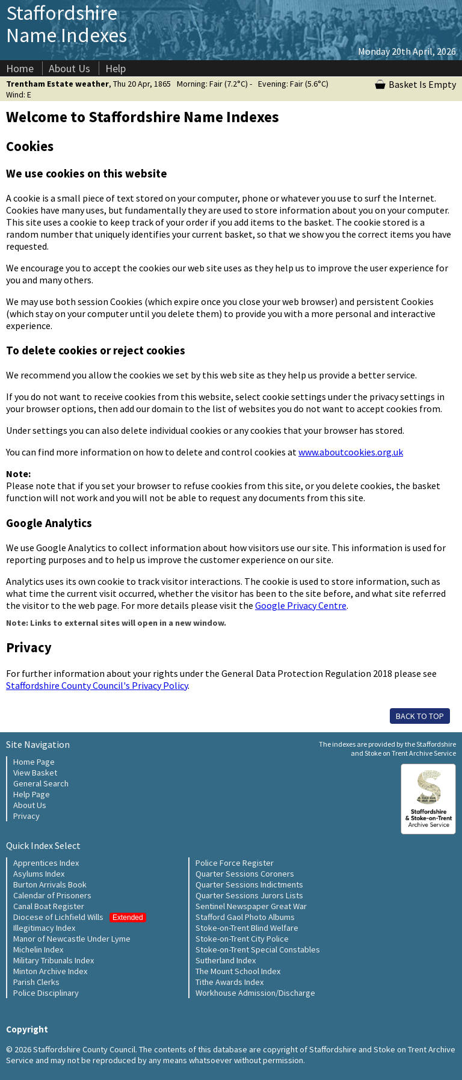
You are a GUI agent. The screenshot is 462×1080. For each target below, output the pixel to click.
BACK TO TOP (420, 716)
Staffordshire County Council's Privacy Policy (97, 685)
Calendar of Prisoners (52, 895)
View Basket (35, 772)
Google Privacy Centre (300, 605)
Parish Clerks (36, 982)
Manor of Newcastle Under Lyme (72, 938)
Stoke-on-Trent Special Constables (258, 949)
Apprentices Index (46, 862)
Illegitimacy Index (44, 927)
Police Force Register (235, 862)
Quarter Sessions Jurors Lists (249, 895)
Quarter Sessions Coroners (245, 873)
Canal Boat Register (48, 906)
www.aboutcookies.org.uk (350, 452)
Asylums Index (38, 873)
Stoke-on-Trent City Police (242, 938)
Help (115, 68)
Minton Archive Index (50, 971)
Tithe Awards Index (229, 982)
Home (20, 68)
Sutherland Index (226, 960)
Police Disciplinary (46, 992)
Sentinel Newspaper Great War (251, 906)
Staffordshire (66, 24)
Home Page (34, 761)
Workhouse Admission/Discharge (255, 992)
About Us (69, 68)
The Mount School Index (238, 971)
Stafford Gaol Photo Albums (245, 917)
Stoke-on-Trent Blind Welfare (247, 927)
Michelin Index (38, 949)
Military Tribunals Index (53, 960)
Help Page (31, 794)
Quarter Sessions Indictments (249, 884)
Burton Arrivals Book (50, 884)
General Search (41, 783)
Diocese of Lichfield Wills (79, 917)
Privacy (26, 815)
